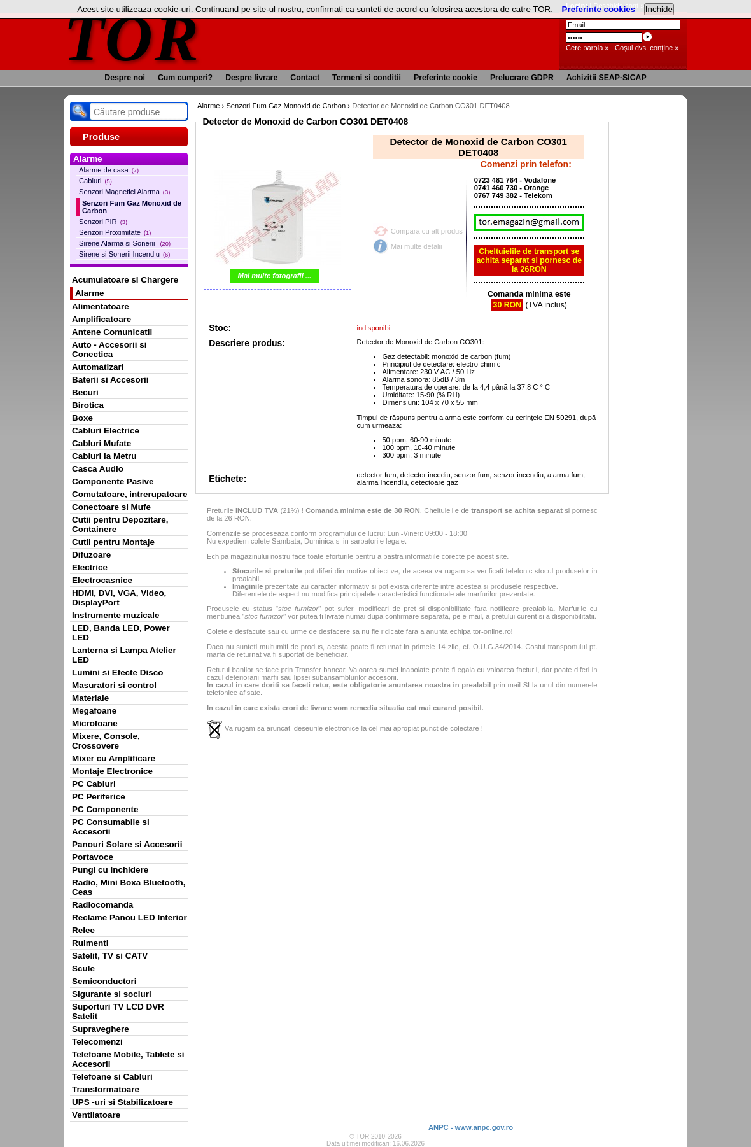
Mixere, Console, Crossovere (106, 740)
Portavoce (92, 857)
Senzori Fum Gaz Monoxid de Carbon (131, 207)
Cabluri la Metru (104, 456)
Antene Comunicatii (112, 332)
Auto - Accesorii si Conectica (109, 349)
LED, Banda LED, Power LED (121, 632)
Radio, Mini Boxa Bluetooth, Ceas (128, 887)
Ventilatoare (96, 1115)
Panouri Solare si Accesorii (127, 844)
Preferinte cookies (599, 9)
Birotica (88, 405)
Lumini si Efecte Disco (117, 672)
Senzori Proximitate (115, 232)
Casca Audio (97, 469)
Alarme (89, 293)
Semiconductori (104, 981)
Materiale (90, 698)
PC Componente (105, 809)
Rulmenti (90, 943)
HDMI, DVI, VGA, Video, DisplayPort (119, 597)
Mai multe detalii (416, 246)
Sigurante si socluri (111, 994)
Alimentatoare (100, 306)
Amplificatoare (101, 319)
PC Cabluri (94, 784)
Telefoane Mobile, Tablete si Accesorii (128, 1059)
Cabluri (95, 181)
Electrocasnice (102, 580)
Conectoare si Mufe (111, 507)
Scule (83, 968)
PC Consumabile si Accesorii (111, 826)
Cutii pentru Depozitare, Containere (120, 524)
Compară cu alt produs (427, 231)
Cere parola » (587, 48)
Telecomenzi (97, 1041)
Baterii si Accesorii (110, 379)
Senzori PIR (103, 221)
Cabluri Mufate (101, 443)
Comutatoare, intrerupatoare (129, 494)
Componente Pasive (112, 481)
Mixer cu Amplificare (113, 758)
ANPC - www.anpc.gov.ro (470, 1127)
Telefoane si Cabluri (112, 1076)
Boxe (82, 418)
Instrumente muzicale (115, 615)
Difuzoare (91, 554)
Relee (83, 930)
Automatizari (97, 367)
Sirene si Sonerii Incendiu (124, 254)
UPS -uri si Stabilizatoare (122, 1102)
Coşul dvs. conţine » (647, 48)
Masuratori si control (114, 685)
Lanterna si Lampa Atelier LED (124, 655)
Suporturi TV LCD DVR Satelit (118, 1011)
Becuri (85, 392)
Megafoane (94, 710)
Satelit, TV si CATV (110, 956)
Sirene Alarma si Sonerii (125, 243)
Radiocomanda (102, 905)
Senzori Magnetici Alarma (124, 191)
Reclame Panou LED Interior (129, 917)
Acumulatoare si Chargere (125, 280)
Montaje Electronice (112, 771)
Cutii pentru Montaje (113, 542)
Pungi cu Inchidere (110, 870)
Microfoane (95, 723)
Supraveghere (100, 1029)
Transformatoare (105, 1089)
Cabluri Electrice (105, 430)
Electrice (90, 567)
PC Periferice (98, 796)
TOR (132, 37)
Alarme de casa (109, 170)
